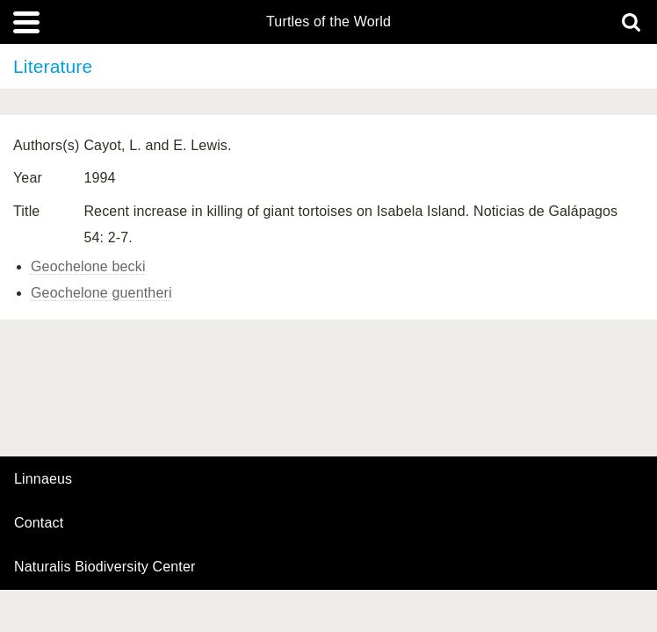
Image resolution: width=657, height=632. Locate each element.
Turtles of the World (328, 22)
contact (38, 522)
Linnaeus (43, 479)
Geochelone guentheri (101, 292)
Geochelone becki (88, 266)
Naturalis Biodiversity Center (105, 567)
